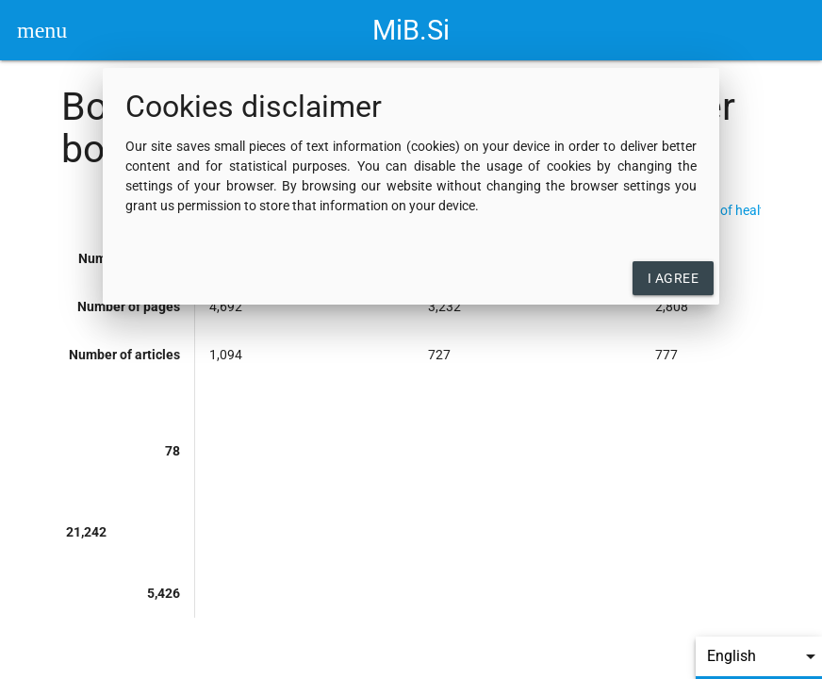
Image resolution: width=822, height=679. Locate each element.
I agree (673, 278)
